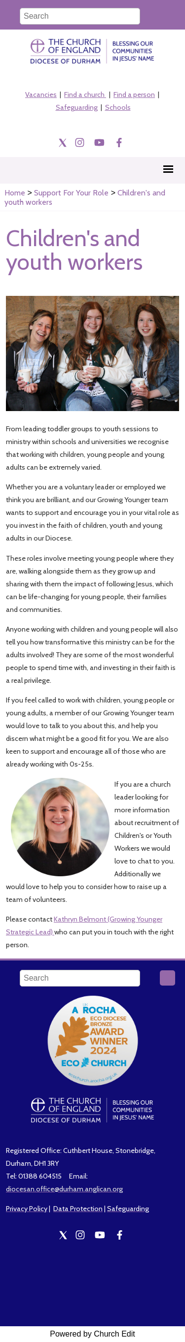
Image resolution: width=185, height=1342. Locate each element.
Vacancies (41, 94)
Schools (118, 107)
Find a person (134, 94)
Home (14, 192)
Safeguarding (77, 107)
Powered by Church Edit (92, 1334)
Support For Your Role (71, 192)
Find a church (85, 94)
